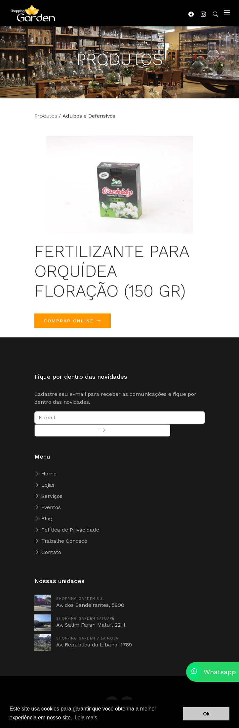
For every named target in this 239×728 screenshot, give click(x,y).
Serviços (48, 496)
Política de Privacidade (66, 530)
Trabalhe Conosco (60, 541)
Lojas (44, 485)
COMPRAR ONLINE (72, 324)
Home (45, 473)
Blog (43, 518)
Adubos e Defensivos (88, 119)
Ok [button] (206, 713)
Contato (47, 552)
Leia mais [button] (86, 717)
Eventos (47, 507)
